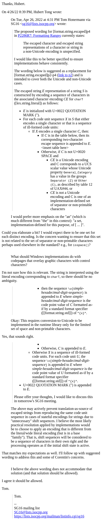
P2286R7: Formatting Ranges (39, 35)
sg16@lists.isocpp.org (38, 24)
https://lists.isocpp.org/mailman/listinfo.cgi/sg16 (49, 516)
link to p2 (65, 75)
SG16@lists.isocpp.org (31, 512)
